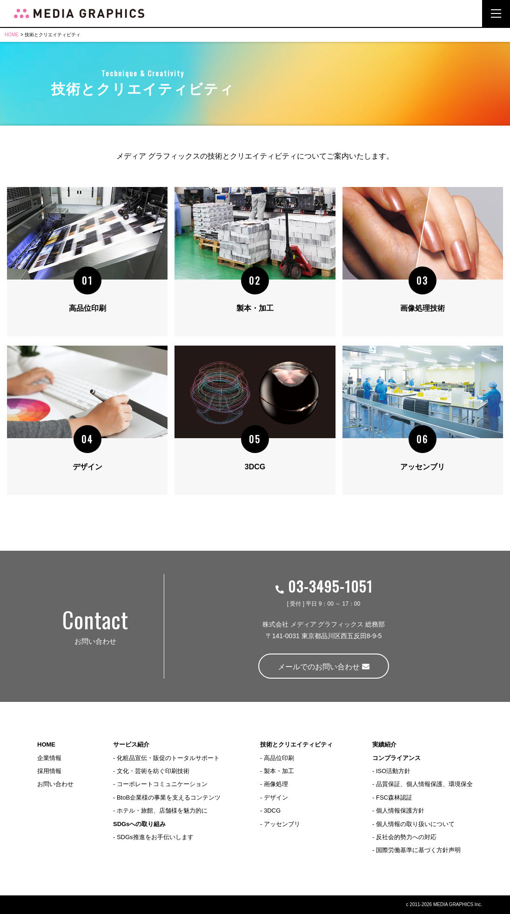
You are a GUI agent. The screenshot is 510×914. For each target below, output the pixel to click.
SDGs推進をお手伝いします (155, 837)
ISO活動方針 (393, 770)
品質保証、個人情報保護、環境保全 (424, 784)
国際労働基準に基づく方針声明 (418, 850)
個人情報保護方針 (400, 810)
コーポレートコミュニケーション (162, 784)
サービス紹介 (131, 744)
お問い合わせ (55, 784)
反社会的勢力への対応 (406, 837)
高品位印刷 (279, 757)
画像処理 (276, 784)
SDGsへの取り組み (139, 824)
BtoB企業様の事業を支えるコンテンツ (169, 797)
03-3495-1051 (324, 586)
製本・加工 (279, 770)
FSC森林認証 (394, 797)
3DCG (272, 810)
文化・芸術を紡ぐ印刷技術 (153, 770)
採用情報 (49, 770)
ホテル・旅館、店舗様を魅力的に (162, 810)
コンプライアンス (396, 757)
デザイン (276, 797)
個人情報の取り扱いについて (415, 824)
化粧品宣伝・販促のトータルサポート (168, 757)
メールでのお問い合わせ (323, 667)
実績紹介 (384, 744)
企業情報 (49, 757)
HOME (12, 34)
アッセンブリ (282, 824)
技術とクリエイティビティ (296, 744)
